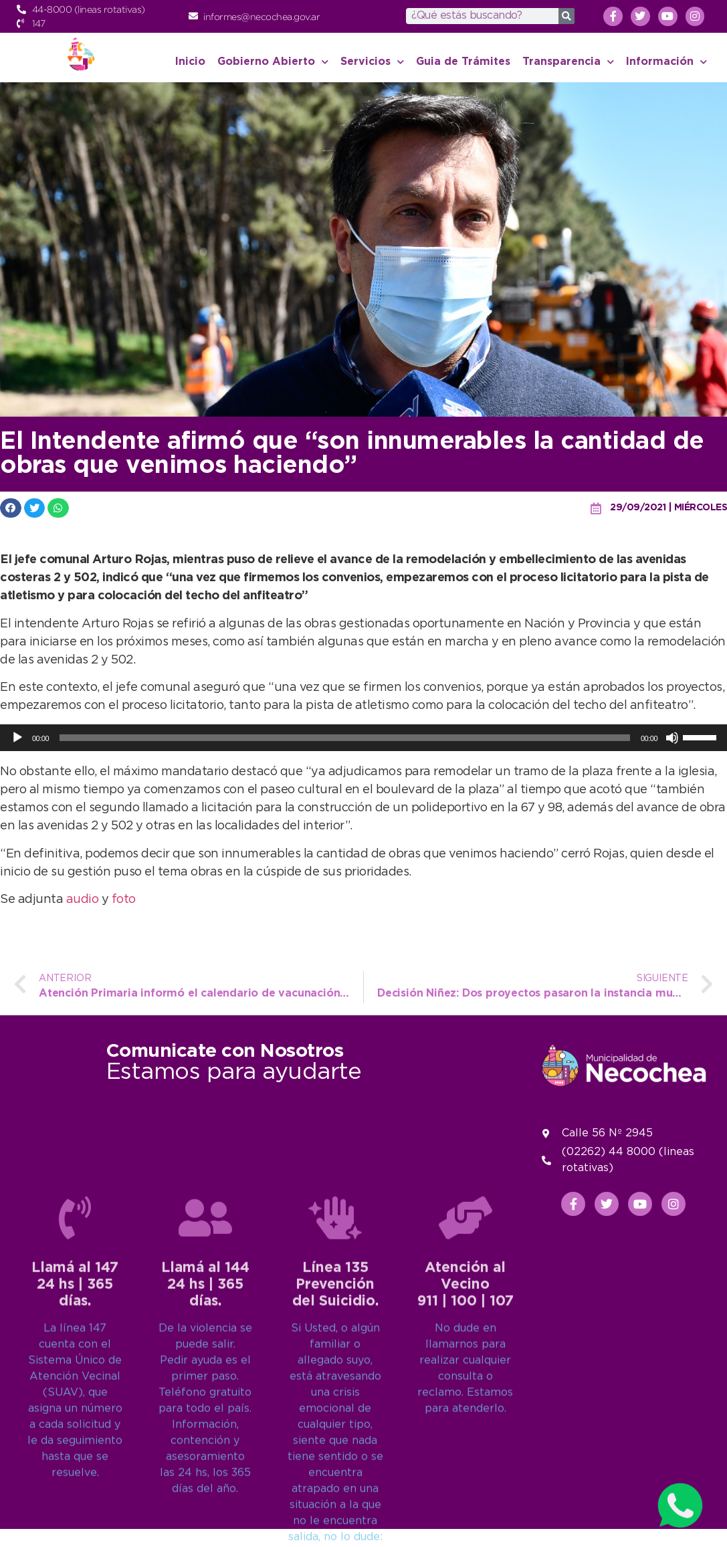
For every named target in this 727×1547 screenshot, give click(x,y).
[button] (10, 508)
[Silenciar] (672, 737)
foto (124, 899)
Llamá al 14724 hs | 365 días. (74, 1490)
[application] (363, 737)
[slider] (345, 737)
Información (666, 61)
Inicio (190, 62)
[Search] (566, 16)
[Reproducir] (17, 737)
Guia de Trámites (463, 62)
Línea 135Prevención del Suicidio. (335, 1490)
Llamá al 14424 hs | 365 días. (205, 1490)
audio (84, 899)
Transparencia (568, 61)
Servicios (372, 61)
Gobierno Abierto (272, 61)
